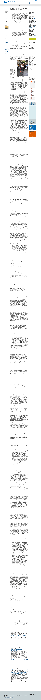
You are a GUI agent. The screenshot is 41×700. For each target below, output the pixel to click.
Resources (29, 5)
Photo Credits (14, 693)
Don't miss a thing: (32, 127)
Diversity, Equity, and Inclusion (6, 51)
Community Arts (6, 46)
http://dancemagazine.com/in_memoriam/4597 (19, 659)
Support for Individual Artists (6, 54)
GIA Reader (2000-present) (7, 56)
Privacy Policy (18, 693)
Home (5, 5)
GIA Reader (6, 9)
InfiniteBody (20, 626)
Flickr (12, 697)
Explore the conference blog (32, 104)
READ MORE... (34, 13)
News (26, 5)
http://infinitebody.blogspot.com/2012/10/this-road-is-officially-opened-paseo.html (19, 636)
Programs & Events (13, 5)
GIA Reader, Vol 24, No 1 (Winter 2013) (6, 23)
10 (19, 572)
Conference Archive (6, 18)
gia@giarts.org (22, 693)
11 (14, 587)
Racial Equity (6, 44)
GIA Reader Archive (6, 12)
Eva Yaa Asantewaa (6, 36)
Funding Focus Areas (20, 5)
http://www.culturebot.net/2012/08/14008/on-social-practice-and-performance (19, 673)
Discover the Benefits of (32, 134)
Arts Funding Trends (6, 15)
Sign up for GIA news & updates (32, 128)
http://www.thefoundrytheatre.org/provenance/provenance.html (22, 683)
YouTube (10, 697)
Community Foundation (6, 42)
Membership (33, 5)
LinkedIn (9, 697)
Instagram (7, 697)
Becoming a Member (32, 135)
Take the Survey (6, 696)
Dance (6, 43)
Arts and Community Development (7, 49)
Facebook (6, 697)
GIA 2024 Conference (31, 121)
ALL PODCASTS (32, 101)
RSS (12, 698)
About (8, 5)
